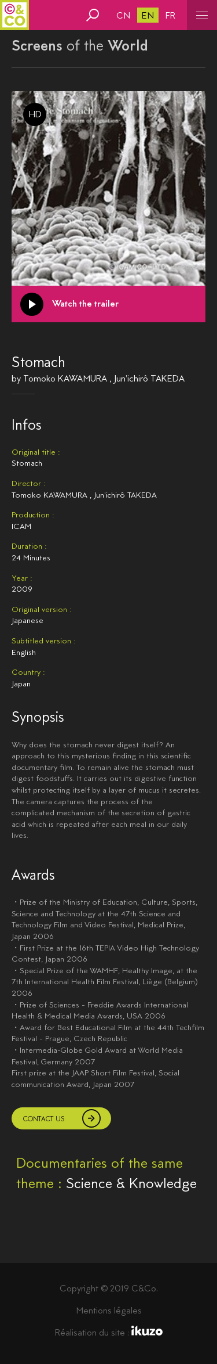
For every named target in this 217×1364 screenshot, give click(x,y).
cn (123, 15)
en (148, 15)
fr (170, 15)
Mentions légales (109, 1310)
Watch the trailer (85, 303)
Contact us (44, 1118)
